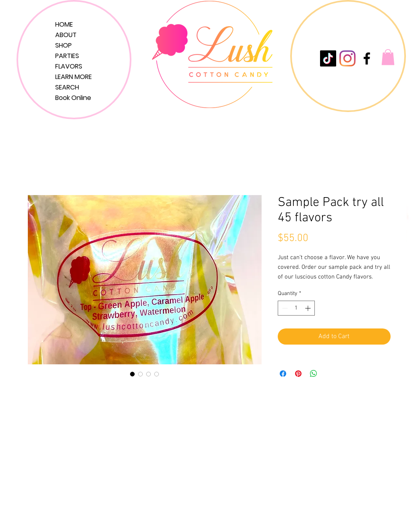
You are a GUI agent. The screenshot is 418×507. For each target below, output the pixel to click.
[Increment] (309, 308)
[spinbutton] (296, 308)
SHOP (63, 45)
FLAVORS (68, 66)
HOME (64, 24)
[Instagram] (347, 58)
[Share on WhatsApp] (313, 373)
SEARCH (67, 87)
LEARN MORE (73, 76)
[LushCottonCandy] (367, 58)
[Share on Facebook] (283, 373)
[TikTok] (328, 58)
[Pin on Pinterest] (298, 373)
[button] (388, 57)
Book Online (73, 97)
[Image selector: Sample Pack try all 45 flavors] (133, 374)
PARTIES (67, 55)
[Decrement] (284, 308)
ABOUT (66, 34)
